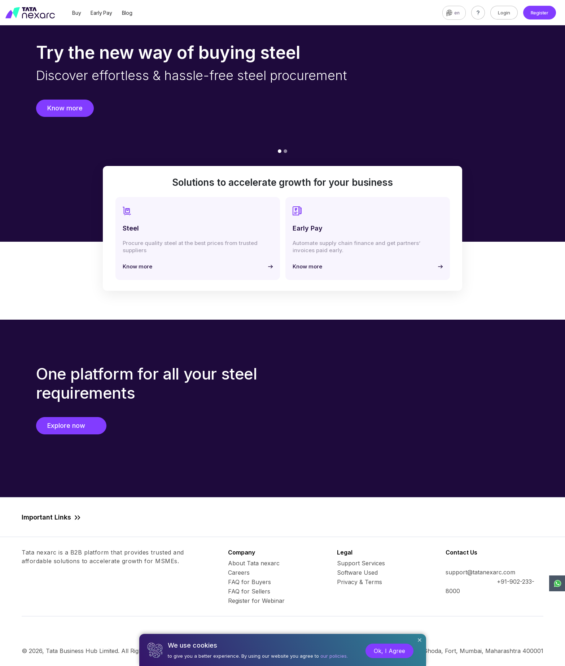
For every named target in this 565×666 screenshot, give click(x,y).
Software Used (357, 572)
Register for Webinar (256, 600)
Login (504, 13)
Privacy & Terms (359, 582)
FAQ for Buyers (249, 582)
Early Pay (101, 13)
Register (539, 13)
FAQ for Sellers (249, 591)
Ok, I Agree (389, 650)
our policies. (334, 656)
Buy (76, 13)
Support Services (361, 563)
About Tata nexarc (254, 563)
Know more (65, 108)
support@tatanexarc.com (480, 572)
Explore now (71, 425)
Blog (127, 13)
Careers (239, 572)
